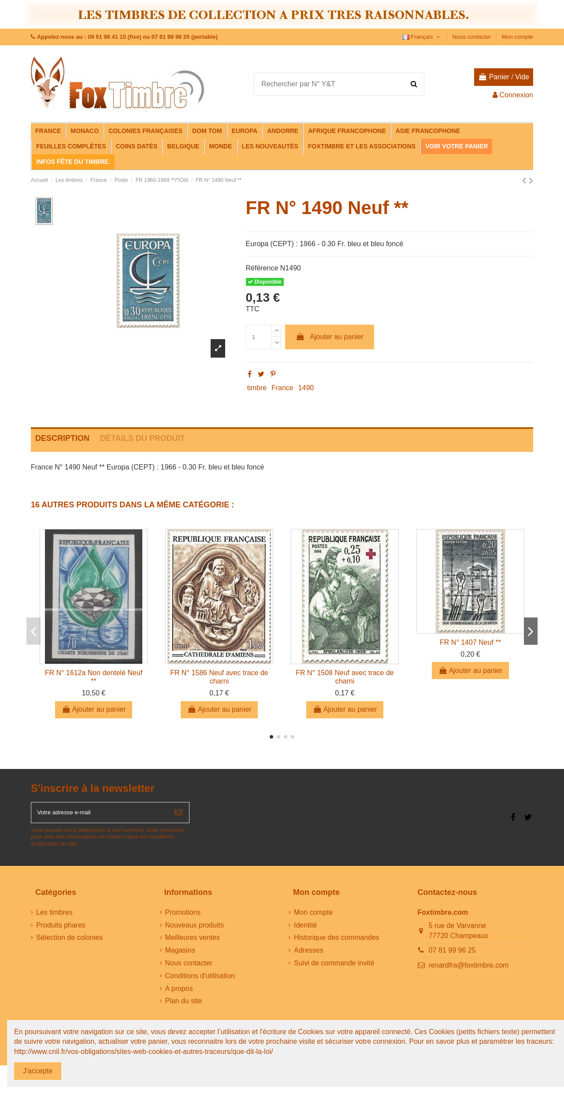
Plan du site (183, 1005)
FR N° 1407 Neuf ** (470, 642)
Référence (262, 268)
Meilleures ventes (192, 942)
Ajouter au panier (330, 336)
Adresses (308, 954)
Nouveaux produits (194, 929)
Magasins (180, 954)
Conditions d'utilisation (200, 980)
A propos (179, 992)
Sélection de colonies (69, 942)
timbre (257, 388)
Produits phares (60, 929)
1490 (306, 388)
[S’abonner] (178, 814)
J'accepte (37, 1071)
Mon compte (517, 36)
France (282, 388)
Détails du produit (142, 438)
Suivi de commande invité (334, 967)
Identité (305, 929)
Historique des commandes (336, 942)
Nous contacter (473, 36)
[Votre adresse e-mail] (99, 814)
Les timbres (54, 916)
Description (62, 438)
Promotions (183, 916)
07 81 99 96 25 (452, 954)
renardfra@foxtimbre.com (469, 969)
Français (422, 36)
